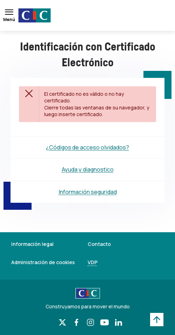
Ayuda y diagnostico (88, 169)
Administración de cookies (43, 262)
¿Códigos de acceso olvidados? (87, 147)
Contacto (99, 244)
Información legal (32, 244)
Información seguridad (88, 192)
